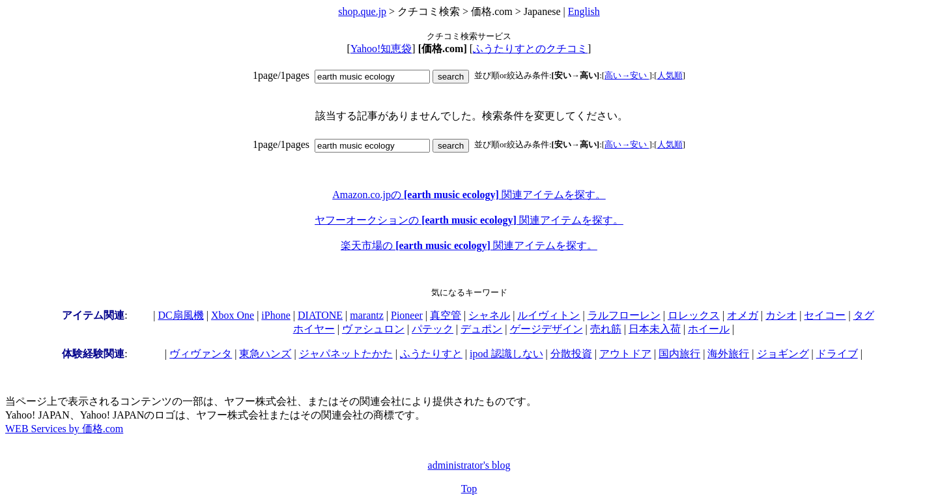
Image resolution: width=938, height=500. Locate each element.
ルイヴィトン (548, 315)
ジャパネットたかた (346, 353)
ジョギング (783, 353)
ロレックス (694, 315)
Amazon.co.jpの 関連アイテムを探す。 (468, 194)
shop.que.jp (362, 11)
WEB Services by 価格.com (64, 428)
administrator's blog (469, 465)
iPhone (275, 315)
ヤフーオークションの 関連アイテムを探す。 (469, 220)
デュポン (481, 328)
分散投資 (571, 353)
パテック (432, 328)
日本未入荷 (655, 328)
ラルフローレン (624, 315)
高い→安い (626, 75)
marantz (367, 315)
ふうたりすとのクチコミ (530, 48)
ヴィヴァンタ (200, 353)
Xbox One (232, 315)
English (584, 11)
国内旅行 (679, 353)
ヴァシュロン (373, 328)
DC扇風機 (181, 315)
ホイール (709, 328)
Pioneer (407, 315)
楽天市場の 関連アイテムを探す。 (469, 245)
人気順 (670, 75)
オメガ (742, 315)
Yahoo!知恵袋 (381, 48)
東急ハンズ (265, 353)
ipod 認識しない (506, 353)
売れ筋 (605, 328)
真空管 (445, 315)
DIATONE (320, 315)
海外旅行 (728, 353)
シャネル (489, 315)
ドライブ (837, 353)
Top (469, 488)
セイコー (825, 315)
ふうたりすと (431, 353)
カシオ (781, 315)
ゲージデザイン (546, 328)
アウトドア (625, 353)
